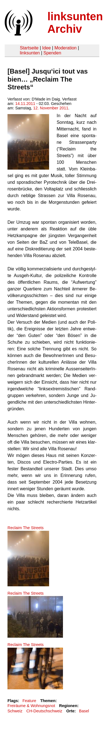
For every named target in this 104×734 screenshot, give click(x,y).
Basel (84, 711)
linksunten (30, 53)
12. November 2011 (50, 108)
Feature (29, 700)
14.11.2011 (25, 103)
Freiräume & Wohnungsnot (31, 705)
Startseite (29, 48)
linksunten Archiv (75, 22)
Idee (46, 48)
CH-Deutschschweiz (44, 711)
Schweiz (14, 711)
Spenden (52, 53)
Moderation (65, 48)
